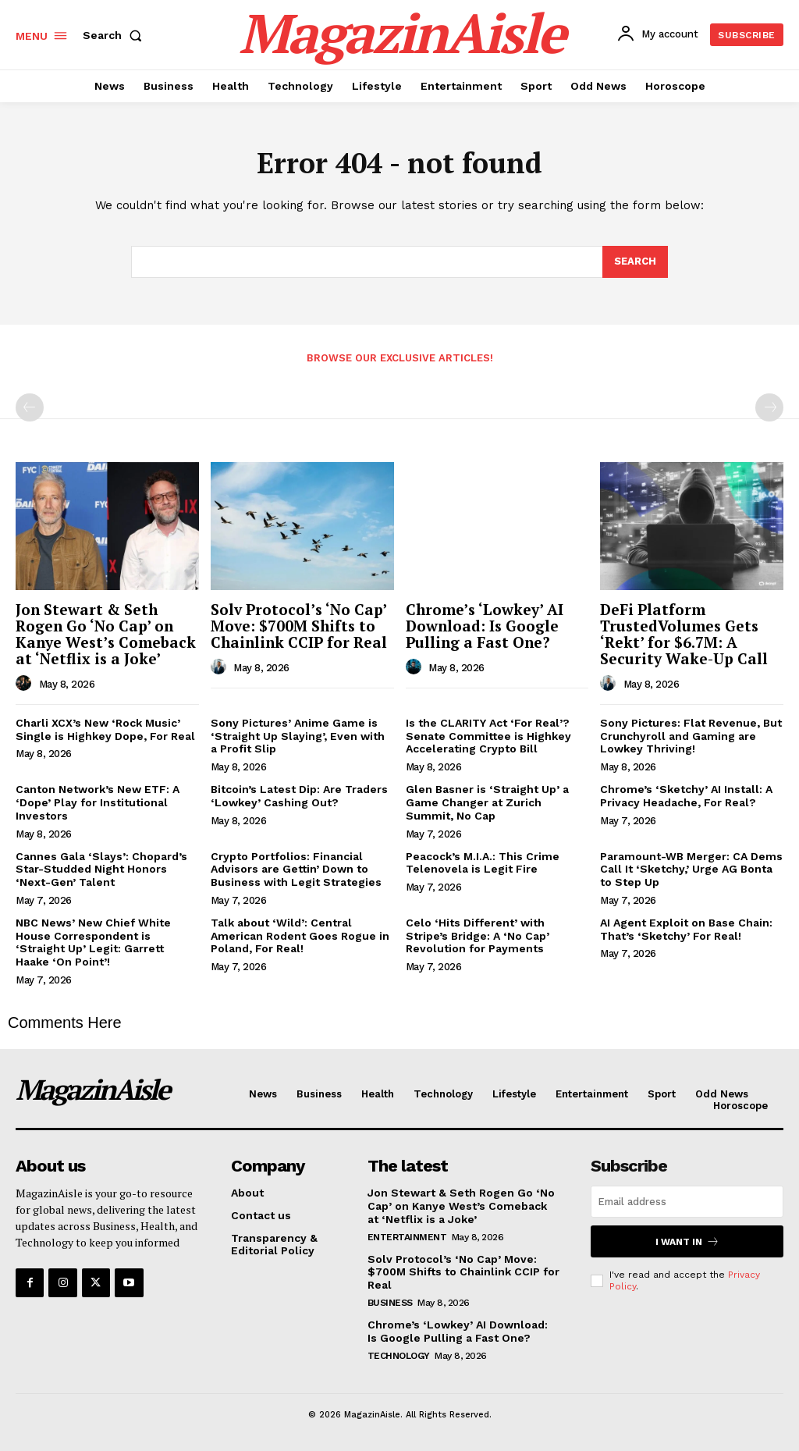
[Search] (635, 262)
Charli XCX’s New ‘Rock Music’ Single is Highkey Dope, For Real (105, 729)
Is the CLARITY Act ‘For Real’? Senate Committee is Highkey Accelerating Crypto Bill (488, 736)
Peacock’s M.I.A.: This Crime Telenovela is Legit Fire (482, 863)
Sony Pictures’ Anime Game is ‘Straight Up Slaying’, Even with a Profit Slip (298, 736)
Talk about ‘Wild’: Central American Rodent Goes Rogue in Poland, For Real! (300, 935)
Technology (399, 1355)
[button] (115, 35)
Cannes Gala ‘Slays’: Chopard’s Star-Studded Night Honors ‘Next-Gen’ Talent (101, 869)
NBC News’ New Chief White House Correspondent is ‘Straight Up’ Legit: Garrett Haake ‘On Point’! (93, 942)
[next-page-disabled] (769, 407)
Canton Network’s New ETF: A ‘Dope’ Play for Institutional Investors (97, 802)
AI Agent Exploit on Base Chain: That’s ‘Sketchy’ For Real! (686, 929)
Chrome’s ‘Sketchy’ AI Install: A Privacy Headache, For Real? (686, 796)
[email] (687, 1202)
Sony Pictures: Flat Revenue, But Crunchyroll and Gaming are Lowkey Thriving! (691, 736)
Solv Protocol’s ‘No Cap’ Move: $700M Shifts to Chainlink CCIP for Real (299, 625)
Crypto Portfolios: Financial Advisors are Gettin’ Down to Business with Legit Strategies (296, 869)
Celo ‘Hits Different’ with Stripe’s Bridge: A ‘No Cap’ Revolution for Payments (477, 935)
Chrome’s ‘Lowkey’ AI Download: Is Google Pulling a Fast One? (484, 625)
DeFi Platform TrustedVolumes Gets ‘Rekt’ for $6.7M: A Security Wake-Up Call (684, 633)
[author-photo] (26, 683)
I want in (687, 1241)
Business (390, 1302)
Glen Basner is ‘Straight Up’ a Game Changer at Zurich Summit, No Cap (487, 802)
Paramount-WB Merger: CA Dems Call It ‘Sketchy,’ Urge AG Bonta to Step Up (691, 869)
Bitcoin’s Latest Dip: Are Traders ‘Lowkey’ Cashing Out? (299, 796)
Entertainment (407, 1237)
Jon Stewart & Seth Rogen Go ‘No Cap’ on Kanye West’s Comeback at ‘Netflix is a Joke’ (106, 633)
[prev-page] (30, 407)
